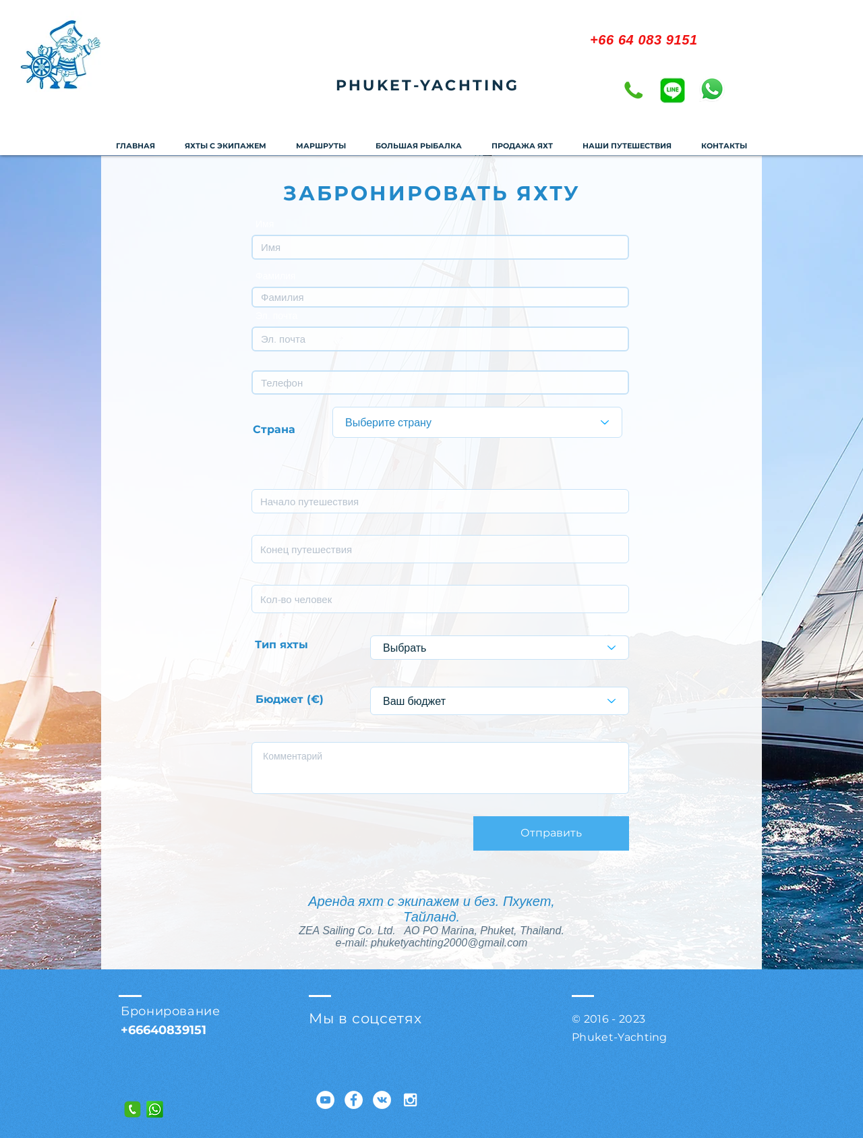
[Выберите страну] (477, 422)
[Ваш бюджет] (499, 701)
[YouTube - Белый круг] (325, 1100)
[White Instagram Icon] (410, 1100)
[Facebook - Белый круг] (354, 1100)
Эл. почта (276, 315)
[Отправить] (551, 833)
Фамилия (275, 276)
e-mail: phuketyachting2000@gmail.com (432, 942)
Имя (265, 224)
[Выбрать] (499, 647)
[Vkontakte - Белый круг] (382, 1100)
